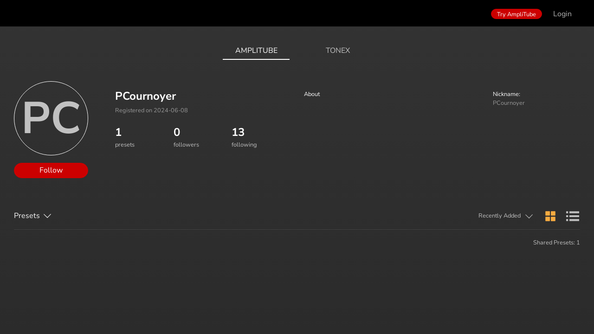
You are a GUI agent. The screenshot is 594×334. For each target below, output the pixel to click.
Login (562, 14)
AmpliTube (256, 50)
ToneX (338, 50)
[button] (463, 216)
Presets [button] (27, 216)
